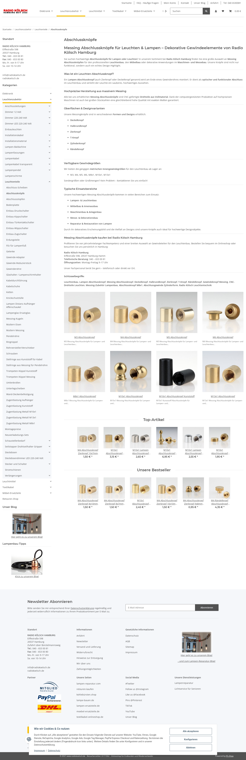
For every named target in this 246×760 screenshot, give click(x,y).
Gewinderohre (13, 268)
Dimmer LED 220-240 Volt (18, 123)
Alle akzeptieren (191, 731)
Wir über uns (83, 663)
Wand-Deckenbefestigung (19, 394)
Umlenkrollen (13, 382)
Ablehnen (190, 747)
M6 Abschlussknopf (223, 337)
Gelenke (10, 251)
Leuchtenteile (12, 181)
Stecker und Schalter (16, 463)
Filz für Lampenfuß (16, 245)
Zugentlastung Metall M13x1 (21, 417)
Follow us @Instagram (137, 689)
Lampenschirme (13, 175)
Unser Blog (199, 2)
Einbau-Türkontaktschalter (20, 222)
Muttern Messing (15, 330)
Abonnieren (207, 607)
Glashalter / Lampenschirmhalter (23, 274)
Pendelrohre (12, 336)
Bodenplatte (12, 204)
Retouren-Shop (10, 498)
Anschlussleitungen (15, 106)
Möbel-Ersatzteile (12, 493)
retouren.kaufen (85, 689)
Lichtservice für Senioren (188, 688)
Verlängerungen (13, 475)
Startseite (127, 2)
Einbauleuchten (13, 129)
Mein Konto (170, 2)
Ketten (9, 292)
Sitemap (130, 646)
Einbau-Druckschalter (17, 210)
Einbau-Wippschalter (17, 228)
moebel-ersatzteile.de (88, 711)
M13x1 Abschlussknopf (223, 396)
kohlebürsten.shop (86, 694)
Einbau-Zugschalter (16, 233)
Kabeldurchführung (16, 280)
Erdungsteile (13, 239)
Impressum (39, 750)
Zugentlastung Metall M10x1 (21, 411)
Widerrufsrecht (85, 652)
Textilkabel (8, 487)
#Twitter (130, 683)
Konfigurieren (190, 739)
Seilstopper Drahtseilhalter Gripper (23, 446)
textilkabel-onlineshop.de (90, 716)
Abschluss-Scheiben (16, 187)
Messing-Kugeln (14, 318)
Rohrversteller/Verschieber (20, 347)
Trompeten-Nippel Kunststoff (21, 370)
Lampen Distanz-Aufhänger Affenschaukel (20, 305)
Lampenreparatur (184, 682)
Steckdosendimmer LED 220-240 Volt (24, 458)
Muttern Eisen (13, 324)
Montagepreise (13, 429)
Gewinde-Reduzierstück (18, 263)
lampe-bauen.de (85, 700)
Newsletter (82, 641)
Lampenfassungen (14, 152)
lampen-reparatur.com (89, 683)
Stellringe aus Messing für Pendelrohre (27, 365)
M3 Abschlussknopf (84, 337)
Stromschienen (13, 469)
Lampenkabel (12, 158)
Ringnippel (12, 341)
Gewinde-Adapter (15, 257)
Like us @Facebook (135, 694)
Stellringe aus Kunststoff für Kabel (24, 359)
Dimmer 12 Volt (13, 111)
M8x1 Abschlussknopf (84, 396)
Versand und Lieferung (89, 646)
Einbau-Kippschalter (17, 216)
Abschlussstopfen (15, 199)
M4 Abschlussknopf (130, 337)
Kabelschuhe (13, 286)
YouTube (130, 711)
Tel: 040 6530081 (232, 2)
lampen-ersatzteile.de (88, 705)
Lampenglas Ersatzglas (18, 312)
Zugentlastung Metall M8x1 (20, 423)
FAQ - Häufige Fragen (148, 2)
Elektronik (8, 93)
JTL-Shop (229, 756)
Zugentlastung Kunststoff (19, 405)
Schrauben (12, 353)
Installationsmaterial (16, 140)
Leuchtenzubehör (12, 99)
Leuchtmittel (9, 481)
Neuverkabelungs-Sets (17, 434)
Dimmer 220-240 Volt (16, 117)
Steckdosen (11, 452)
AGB (128, 641)
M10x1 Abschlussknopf (131, 396)
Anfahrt (214, 2)
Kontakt (185, 2)
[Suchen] (186, 11)
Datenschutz (54, 750)
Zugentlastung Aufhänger (19, 400)
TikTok (129, 705)
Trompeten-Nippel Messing (20, 376)
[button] (215, 11)
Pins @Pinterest (134, 700)
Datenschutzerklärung (82, 608)
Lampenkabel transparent (18, 164)
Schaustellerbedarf (15, 440)
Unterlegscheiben (15, 388)
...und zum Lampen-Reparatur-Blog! (196, 661)
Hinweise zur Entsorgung (90, 657)
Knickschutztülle (15, 297)
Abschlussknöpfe (15, 193)
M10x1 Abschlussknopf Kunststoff (177, 396)
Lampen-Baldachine (15, 146)
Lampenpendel (13, 170)
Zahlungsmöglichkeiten (89, 668)
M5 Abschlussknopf (177, 337)
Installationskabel (14, 135)
